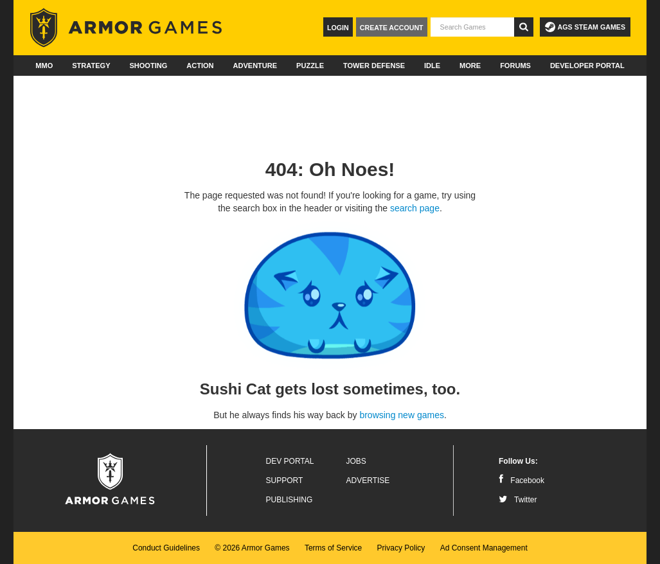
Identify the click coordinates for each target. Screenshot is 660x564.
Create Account (392, 27)
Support (284, 480)
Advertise (368, 480)
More (470, 65)
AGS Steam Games (585, 27)
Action (199, 65)
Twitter (518, 499)
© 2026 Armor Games (252, 547)
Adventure (255, 65)
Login (338, 27)
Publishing (289, 499)
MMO (44, 65)
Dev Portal (290, 461)
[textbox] (472, 27)
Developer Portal (587, 65)
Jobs (356, 461)
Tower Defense (374, 65)
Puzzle (310, 65)
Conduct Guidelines (166, 547)
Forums (515, 65)
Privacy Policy (401, 547)
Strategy (91, 65)
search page (415, 208)
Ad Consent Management (484, 547)
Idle (432, 65)
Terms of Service (333, 547)
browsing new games (401, 415)
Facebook (521, 480)
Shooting (148, 65)
